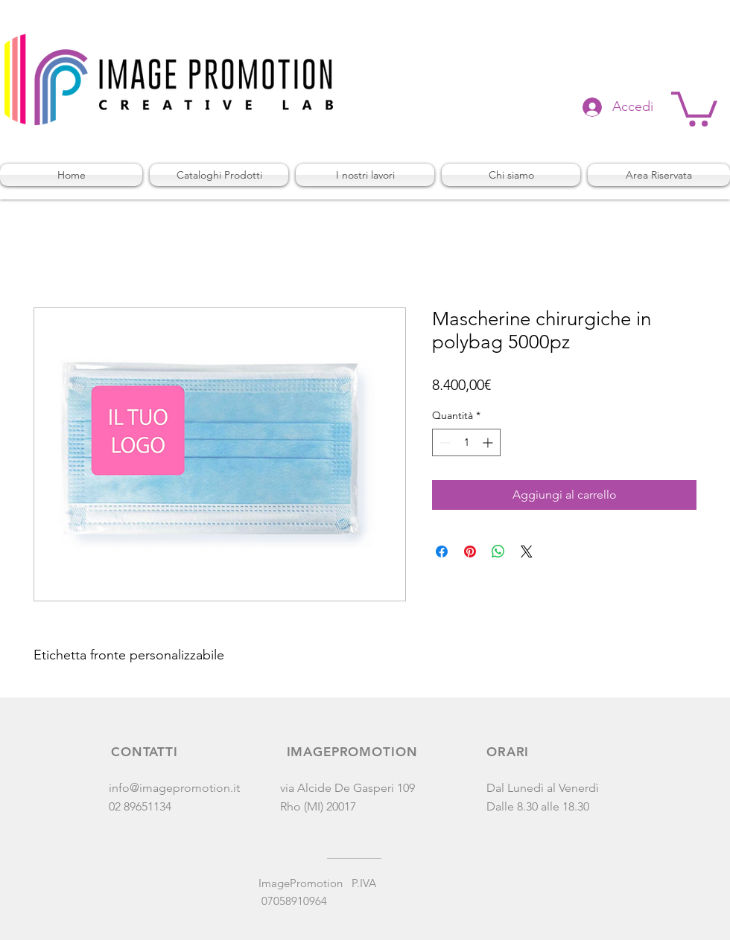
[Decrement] (443, 442)
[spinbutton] (466, 442)
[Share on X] (527, 551)
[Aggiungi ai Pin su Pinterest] (470, 551)
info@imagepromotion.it (174, 788)
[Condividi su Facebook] (442, 551)
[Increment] (489, 442)
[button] (694, 107)
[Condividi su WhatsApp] (498, 551)
